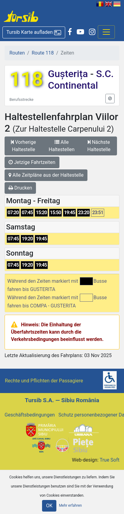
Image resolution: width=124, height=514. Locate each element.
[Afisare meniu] (106, 32)
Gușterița (69, 74)
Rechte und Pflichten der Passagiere (44, 381)
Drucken (20, 188)
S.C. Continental (81, 79)
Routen (17, 53)
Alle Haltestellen (62, 145)
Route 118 (43, 53)
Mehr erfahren (70, 505)
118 (26, 79)
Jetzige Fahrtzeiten (32, 162)
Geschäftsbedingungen (30, 415)
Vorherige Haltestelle (23, 145)
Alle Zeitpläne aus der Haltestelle (46, 175)
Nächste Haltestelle (99, 145)
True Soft (109, 460)
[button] (33, 32)
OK (49, 506)
